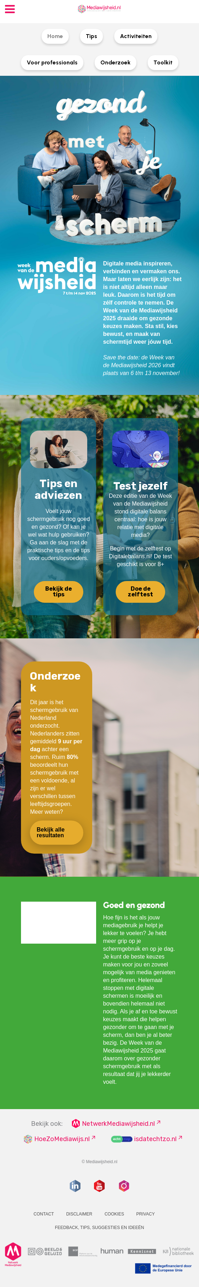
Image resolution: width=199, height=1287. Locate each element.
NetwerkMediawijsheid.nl (118, 1124)
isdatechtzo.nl (155, 1139)
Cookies (114, 1214)
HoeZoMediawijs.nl (62, 1139)
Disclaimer (79, 1214)
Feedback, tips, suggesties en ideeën (99, 1227)
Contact (43, 1214)
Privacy (145, 1214)
